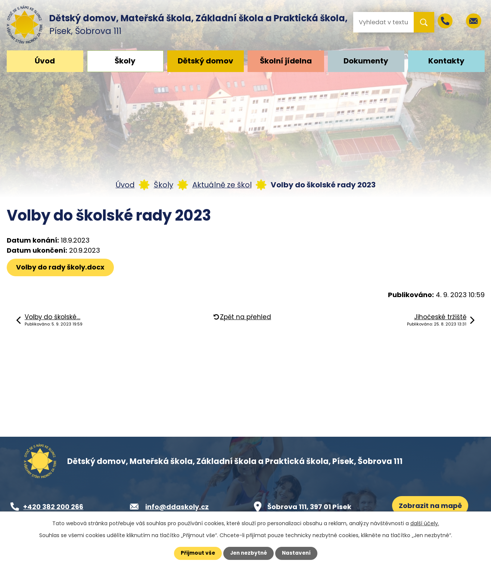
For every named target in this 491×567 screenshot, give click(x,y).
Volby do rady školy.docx (61, 267)
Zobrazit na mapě (430, 506)
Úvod (45, 61)
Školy (125, 61)
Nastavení (298, 553)
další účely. (424, 523)
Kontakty (446, 61)
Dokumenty (366, 61)
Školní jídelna (286, 61)
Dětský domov (205, 61)
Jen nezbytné (248, 553)
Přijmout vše (196, 553)
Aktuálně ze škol (222, 185)
